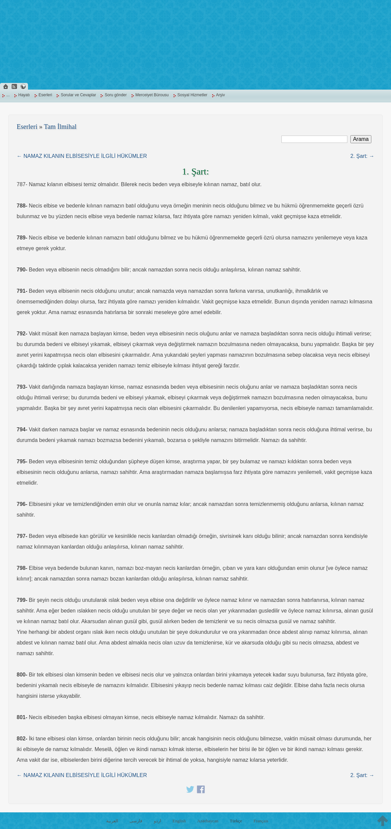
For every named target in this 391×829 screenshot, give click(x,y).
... (8, 95)
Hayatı (24, 95)
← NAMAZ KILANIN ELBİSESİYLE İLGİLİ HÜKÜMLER (82, 156)
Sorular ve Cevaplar (78, 95)
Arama (361, 139)
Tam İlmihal (60, 126)
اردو (157, 820)
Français (260, 820)
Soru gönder (116, 95)
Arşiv (220, 95)
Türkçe (236, 820)
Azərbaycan (207, 820)
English (179, 820)
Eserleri (45, 95)
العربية (112, 820)
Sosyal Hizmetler (192, 95)
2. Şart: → (362, 156)
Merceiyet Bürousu (152, 95)
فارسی (136, 820)
